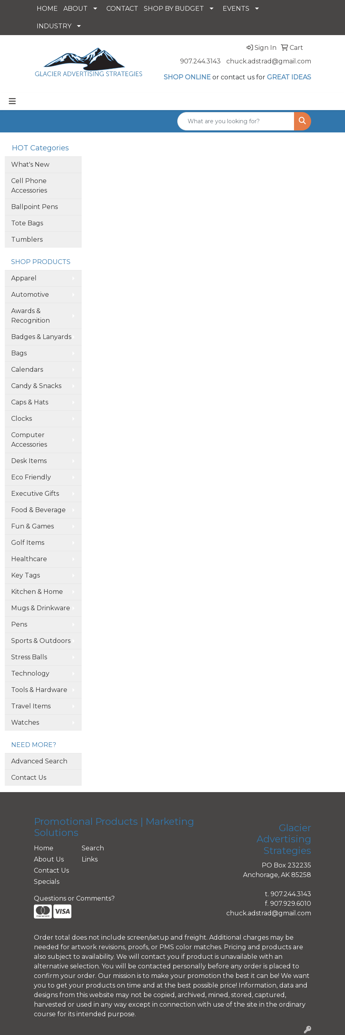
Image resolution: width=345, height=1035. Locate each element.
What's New (30, 164)
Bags (19, 353)
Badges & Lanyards (41, 337)
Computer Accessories (29, 439)
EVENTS (236, 8)
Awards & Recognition (30, 315)
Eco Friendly (31, 477)
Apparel (24, 278)
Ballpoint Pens (34, 207)
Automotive (30, 294)
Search (93, 848)
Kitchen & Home (37, 591)
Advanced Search (39, 761)
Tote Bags (27, 223)
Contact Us (28, 777)
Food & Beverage (38, 510)
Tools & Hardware (39, 690)
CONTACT (122, 8)
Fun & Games (32, 526)
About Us (49, 859)
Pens (19, 624)
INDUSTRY (54, 26)
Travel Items (31, 706)
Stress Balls (29, 657)
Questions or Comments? (74, 898)
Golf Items (27, 542)
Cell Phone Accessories (29, 185)
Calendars (27, 369)
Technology (30, 673)
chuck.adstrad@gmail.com (268, 61)
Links (90, 859)
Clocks (21, 418)
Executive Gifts (35, 493)
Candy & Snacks (36, 386)
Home (43, 848)
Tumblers (27, 239)
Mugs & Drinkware (40, 608)
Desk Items (29, 461)
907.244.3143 (200, 61)
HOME (47, 8)
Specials (46, 881)
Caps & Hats (29, 402)
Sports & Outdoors (41, 641)
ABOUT (75, 8)
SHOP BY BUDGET (174, 8)
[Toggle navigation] (12, 101)
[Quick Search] (235, 121)
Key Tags (25, 575)
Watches (25, 722)
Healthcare (29, 559)
